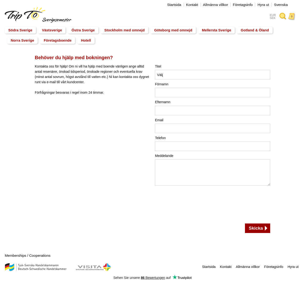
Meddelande (164, 156)
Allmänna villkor (215, 5)
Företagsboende (57, 40)
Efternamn (162, 102)
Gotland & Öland (255, 30)
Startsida (174, 5)
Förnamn (161, 84)
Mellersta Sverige (216, 30)
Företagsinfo (243, 5)
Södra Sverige (20, 30)
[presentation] (174, 205)
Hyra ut (263, 5)
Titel (158, 66)
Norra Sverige (22, 40)
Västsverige (52, 30)
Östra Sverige (83, 30)
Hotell (86, 40)
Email (159, 120)
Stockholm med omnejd (124, 30)
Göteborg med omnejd (173, 30)
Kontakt (192, 5)
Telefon (160, 138)
